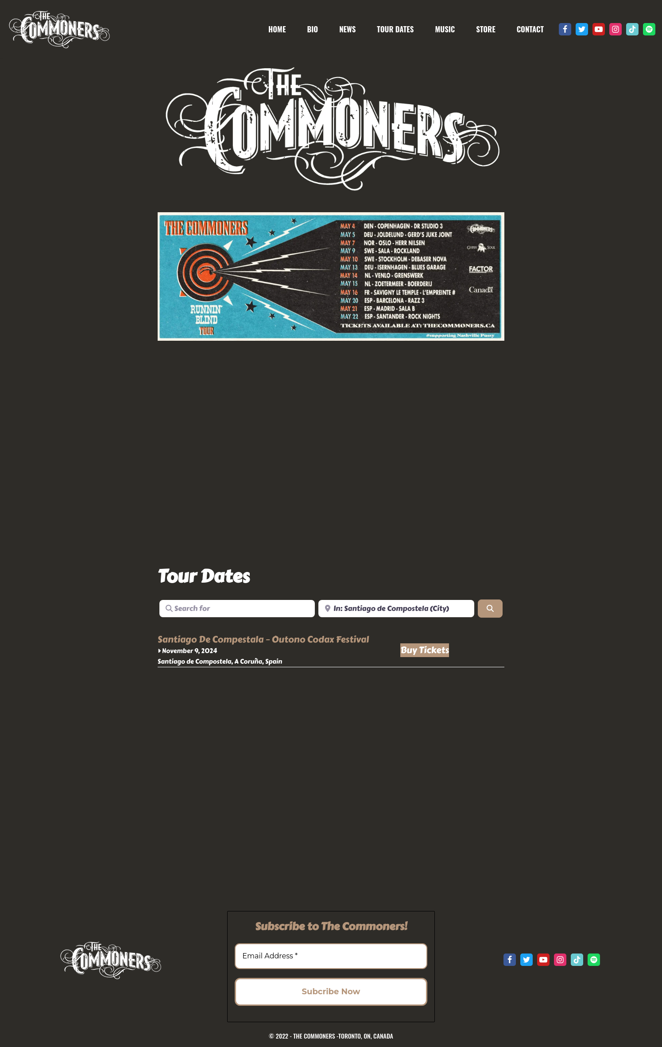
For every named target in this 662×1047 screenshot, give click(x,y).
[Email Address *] (331, 956)
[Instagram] (615, 29)
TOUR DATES (395, 29)
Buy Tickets (424, 650)
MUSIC (445, 29)
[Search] (490, 608)
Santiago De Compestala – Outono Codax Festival (263, 639)
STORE (485, 29)
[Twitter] (582, 29)
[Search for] (237, 608)
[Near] (396, 608)
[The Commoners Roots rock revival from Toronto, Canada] (59, 29)
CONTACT (530, 29)
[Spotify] (649, 29)
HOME (277, 29)
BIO (312, 29)
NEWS (347, 29)
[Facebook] (565, 29)
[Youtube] (598, 29)
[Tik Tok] (632, 29)
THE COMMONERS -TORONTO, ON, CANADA (343, 1035)
